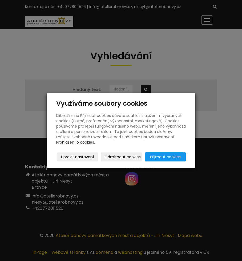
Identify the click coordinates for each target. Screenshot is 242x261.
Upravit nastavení (77, 157)
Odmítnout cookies (122, 157)
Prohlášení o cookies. (75, 142)
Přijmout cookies (165, 157)
